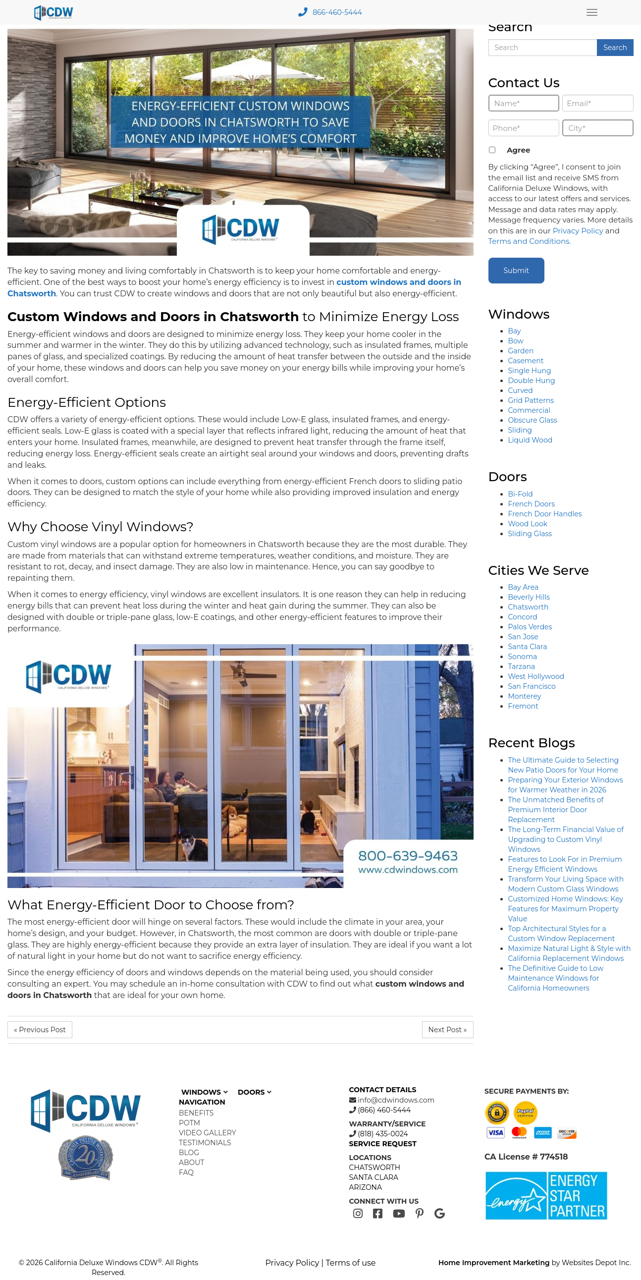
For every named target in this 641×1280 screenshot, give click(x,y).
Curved (520, 390)
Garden (521, 350)
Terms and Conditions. (529, 241)
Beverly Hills (529, 597)
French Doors (531, 504)
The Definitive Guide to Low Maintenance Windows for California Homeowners (556, 978)
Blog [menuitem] (189, 1152)
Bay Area (523, 587)
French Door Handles (545, 513)
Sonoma (522, 656)
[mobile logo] (55, 12)
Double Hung (531, 380)
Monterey (524, 696)
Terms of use (350, 1263)
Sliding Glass (530, 533)
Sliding (520, 430)
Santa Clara (527, 646)
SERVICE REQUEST (383, 1143)
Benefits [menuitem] (196, 1113)
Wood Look (528, 523)
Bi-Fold (520, 494)
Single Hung (529, 370)
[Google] (439, 1213)
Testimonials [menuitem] (205, 1142)
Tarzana (521, 666)
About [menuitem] (191, 1162)
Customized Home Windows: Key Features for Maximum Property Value (565, 908)
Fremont (523, 706)
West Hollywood (536, 676)
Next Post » (447, 1029)
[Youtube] (399, 1213)
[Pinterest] (420, 1213)
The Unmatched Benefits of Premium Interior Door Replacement (556, 809)
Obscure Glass (532, 420)
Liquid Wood (530, 440)
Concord (522, 616)
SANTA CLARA (374, 1177)
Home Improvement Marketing (494, 1262)
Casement (526, 360)
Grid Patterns (531, 400)
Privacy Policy (578, 230)
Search (615, 47)
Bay (514, 331)
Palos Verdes (530, 626)
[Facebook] (377, 1213)
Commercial (529, 410)
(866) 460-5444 (383, 1110)
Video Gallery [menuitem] (207, 1132)
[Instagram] (358, 1213)
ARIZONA (365, 1187)
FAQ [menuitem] (186, 1172)
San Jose (523, 636)
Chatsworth (528, 607)
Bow (516, 340)
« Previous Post (40, 1029)
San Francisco (532, 686)
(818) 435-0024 (382, 1133)
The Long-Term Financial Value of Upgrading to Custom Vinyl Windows (566, 839)
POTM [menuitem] (189, 1122)
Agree (518, 150)
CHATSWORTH (375, 1167)
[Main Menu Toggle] (592, 12)
